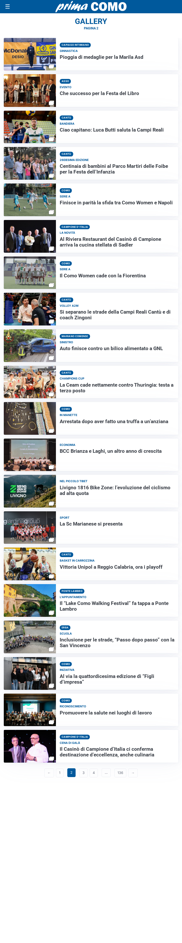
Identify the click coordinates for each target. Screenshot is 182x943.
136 (120, 773)
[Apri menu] (7, 6)
